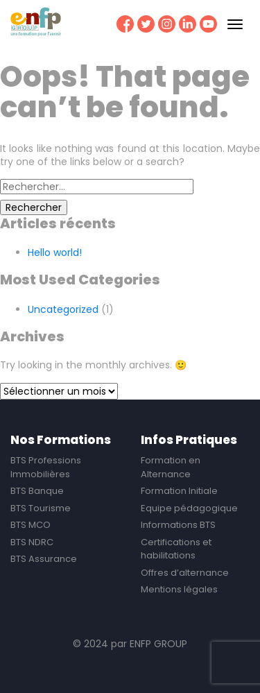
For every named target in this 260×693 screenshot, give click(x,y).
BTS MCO (30, 524)
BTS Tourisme (40, 508)
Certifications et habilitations (176, 549)
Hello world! (55, 252)
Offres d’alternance (185, 572)
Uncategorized (63, 309)
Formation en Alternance (170, 467)
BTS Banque (37, 490)
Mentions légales (179, 589)
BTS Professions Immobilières (45, 467)
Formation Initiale (179, 490)
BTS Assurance (43, 558)
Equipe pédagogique (189, 508)
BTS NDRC (31, 542)
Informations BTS (178, 524)
